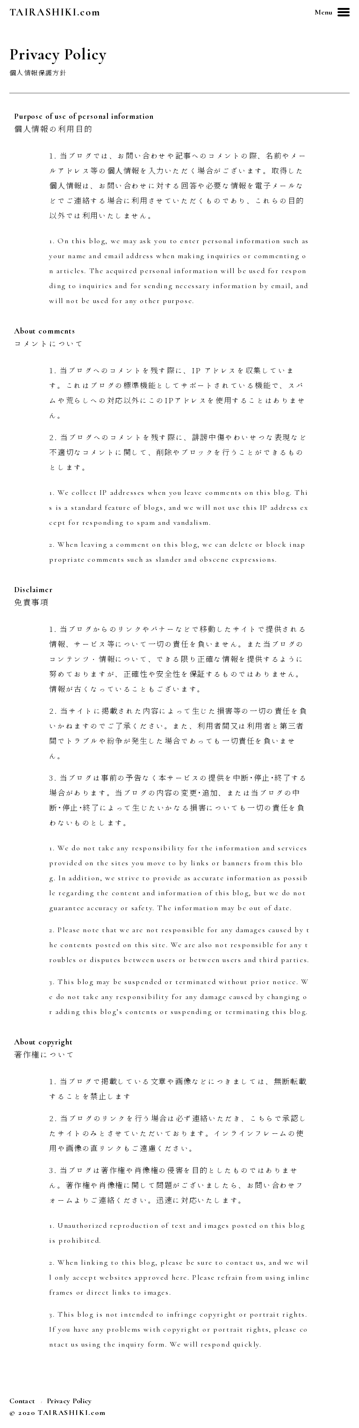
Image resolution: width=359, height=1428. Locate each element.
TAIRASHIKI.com (55, 12)
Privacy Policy (69, 1401)
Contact (22, 1401)
